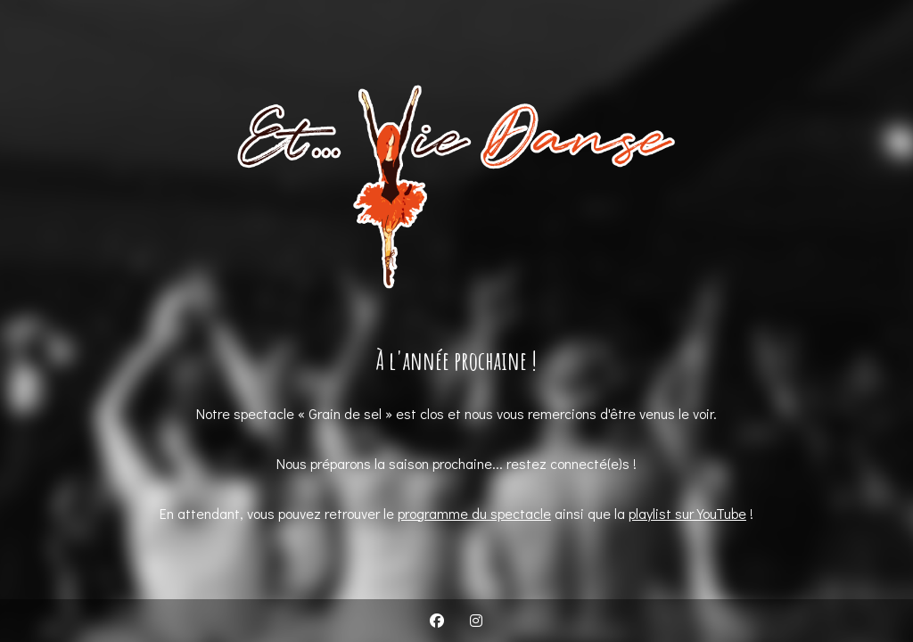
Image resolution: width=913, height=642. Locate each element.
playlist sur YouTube (687, 513)
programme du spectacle (474, 513)
